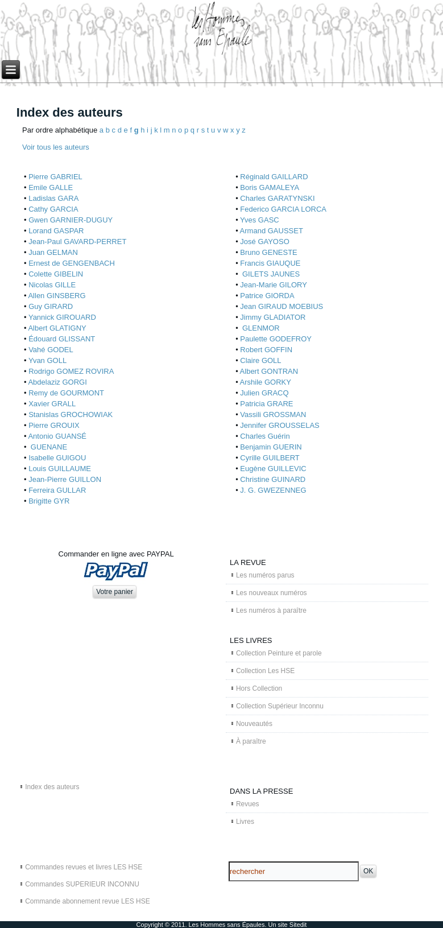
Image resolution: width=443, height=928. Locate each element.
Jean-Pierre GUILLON (64, 479)
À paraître (251, 741)
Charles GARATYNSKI (277, 198)
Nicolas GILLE (52, 285)
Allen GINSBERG (56, 295)
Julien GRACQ (264, 393)
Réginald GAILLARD (274, 176)
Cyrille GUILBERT (270, 457)
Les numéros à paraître (271, 610)
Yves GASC (259, 220)
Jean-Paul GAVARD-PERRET (77, 241)
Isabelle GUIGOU (57, 457)
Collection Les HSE (265, 671)
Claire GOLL (260, 360)
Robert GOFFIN (266, 349)
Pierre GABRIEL (55, 176)
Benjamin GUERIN (270, 447)
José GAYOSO (264, 241)
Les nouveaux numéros (271, 593)
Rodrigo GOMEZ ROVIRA (71, 371)
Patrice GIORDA (267, 295)
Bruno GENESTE (268, 252)
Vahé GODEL (50, 349)
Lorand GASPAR (56, 230)
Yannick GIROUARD (62, 317)
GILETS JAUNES (270, 274)
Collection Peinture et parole (279, 653)
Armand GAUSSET (271, 230)
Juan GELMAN (53, 252)
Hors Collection (259, 688)
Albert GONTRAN (269, 371)
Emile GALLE (50, 187)
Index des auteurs (52, 787)
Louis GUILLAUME (59, 468)
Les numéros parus (265, 575)
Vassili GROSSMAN (273, 414)
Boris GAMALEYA (269, 187)
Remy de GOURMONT (66, 393)
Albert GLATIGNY (57, 328)
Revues (247, 804)
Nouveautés (254, 724)
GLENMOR (259, 328)
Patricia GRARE (266, 403)
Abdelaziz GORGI (57, 382)
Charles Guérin (264, 436)
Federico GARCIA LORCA (283, 209)
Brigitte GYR (48, 501)
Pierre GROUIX (54, 425)
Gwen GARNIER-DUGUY (70, 220)
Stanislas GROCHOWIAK (70, 414)
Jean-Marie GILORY (273, 285)
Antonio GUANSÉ (57, 436)
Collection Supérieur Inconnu (280, 706)
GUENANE (47, 447)
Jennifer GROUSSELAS (279, 425)
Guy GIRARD (50, 306)
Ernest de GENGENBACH (71, 263)
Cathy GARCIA (53, 209)
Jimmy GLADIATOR (272, 317)
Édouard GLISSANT (61, 339)
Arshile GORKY (265, 382)
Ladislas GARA (53, 198)
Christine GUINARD (272, 479)
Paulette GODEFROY (276, 339)
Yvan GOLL (47, 360)
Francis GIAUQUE (270, 263)
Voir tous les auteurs (55, 147)
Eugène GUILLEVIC (273, 468)
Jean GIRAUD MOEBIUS (281, 306)
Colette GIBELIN (55, 274)
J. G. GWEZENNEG (273, 490)
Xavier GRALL (52, 403)
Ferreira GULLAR (57, 490)
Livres (245, 822)
